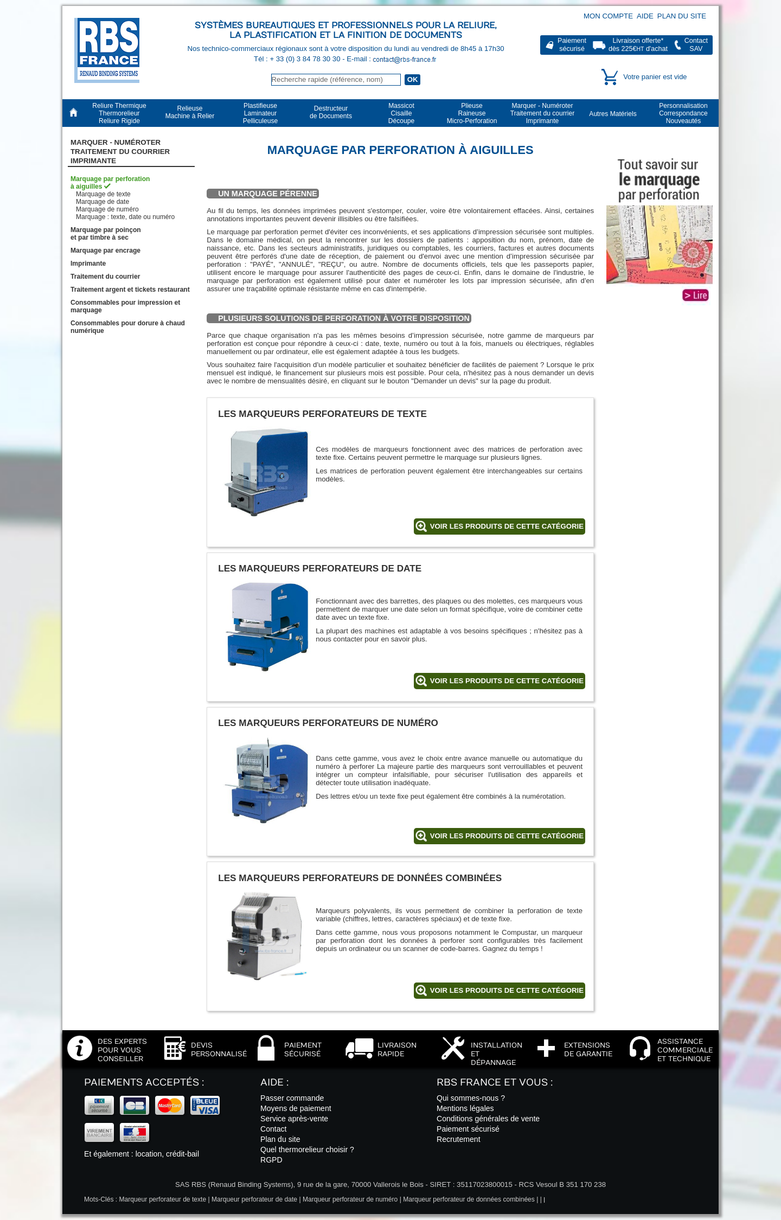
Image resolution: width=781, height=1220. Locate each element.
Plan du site (681, 16)
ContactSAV (696, 45)
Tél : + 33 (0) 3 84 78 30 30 (298, 59)
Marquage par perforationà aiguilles (110, 182)
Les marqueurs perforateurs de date (319, 568)
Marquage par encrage (105, 250)
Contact (273, 1129)
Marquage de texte (103, 194)
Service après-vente (294, 1118)
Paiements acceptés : (144, 1082)
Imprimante (88, 263)
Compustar (519, 932)
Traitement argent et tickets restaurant (130, 289)
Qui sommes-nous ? (471, 1098)
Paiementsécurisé (572, 45)
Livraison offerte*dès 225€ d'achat (638, 45)
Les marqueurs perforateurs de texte (322, 413)
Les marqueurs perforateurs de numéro (328, 722)
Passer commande (292, 1098)
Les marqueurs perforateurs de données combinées (360, 877)
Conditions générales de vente (488, 1118)
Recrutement (459, 1139)
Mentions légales (465, 1108)
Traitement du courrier (105, 276)
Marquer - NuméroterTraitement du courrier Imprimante (120, 151)
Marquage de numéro (107, 209)
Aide (645, 16)
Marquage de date (102, 202)
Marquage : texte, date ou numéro (125, 217)
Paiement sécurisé (468, 1129)
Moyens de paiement (295, 1108)
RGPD (271, 1159)
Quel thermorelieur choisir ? (307, 1149)
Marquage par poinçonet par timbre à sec (106, 233)
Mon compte (608, 16)
